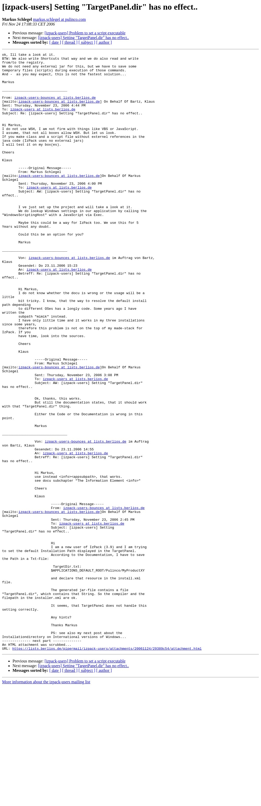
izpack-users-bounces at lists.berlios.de (55, 106)
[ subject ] (87, 42)
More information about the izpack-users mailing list (46, 801)
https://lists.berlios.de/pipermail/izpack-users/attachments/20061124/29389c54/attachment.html (106, 768)
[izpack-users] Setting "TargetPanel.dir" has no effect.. (83, 37)
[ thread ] (70, 42)
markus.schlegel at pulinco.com (59, 19)
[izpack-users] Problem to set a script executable (85, 33)
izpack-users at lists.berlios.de (42, 121)
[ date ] (55, 42)
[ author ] (104, 42)
